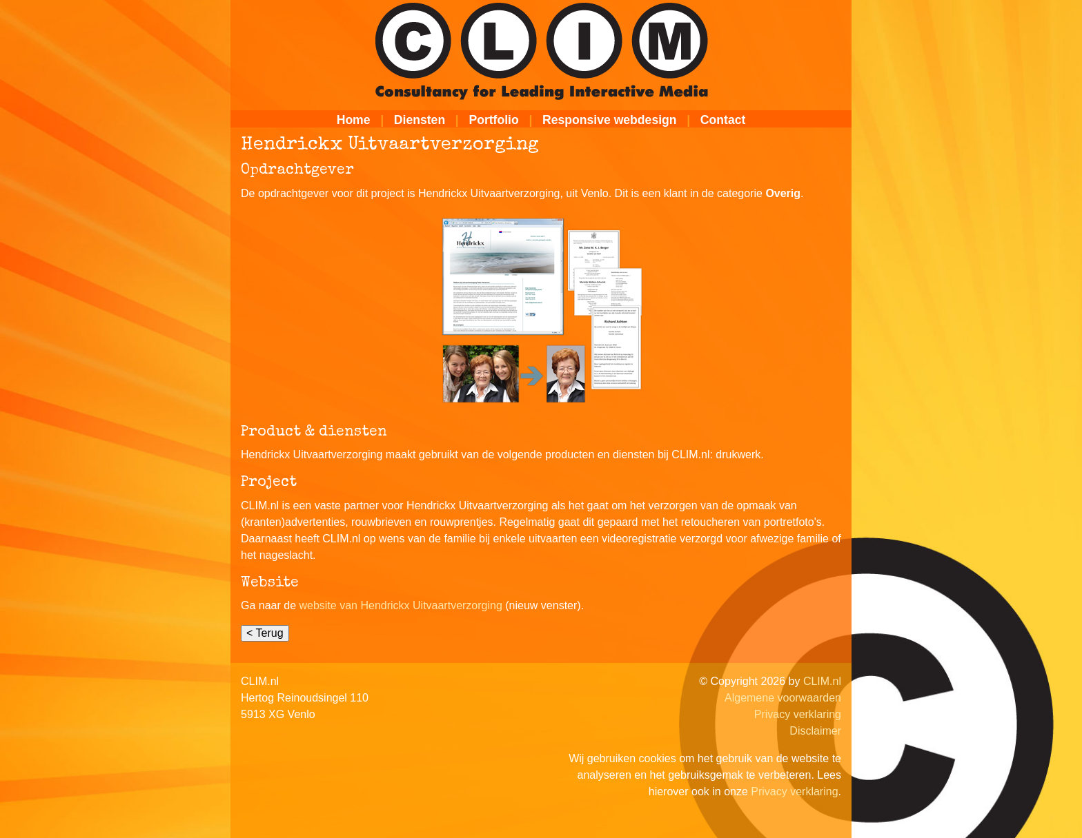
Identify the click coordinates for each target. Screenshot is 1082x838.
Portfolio (493, 120)
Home (354, 120)
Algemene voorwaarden (783, 698)
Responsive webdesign (609, 120)
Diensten (419, 120)
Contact (723, 120)
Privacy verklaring (797, 714)
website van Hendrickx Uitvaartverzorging (400, 605)
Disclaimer (815, 731)
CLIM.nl (822, 681)
